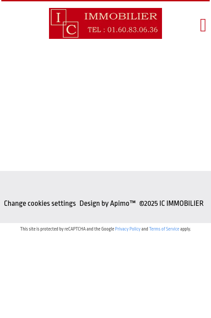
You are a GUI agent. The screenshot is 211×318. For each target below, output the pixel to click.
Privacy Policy (128, 229)
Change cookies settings (40, 203)
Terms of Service (164, 229)
